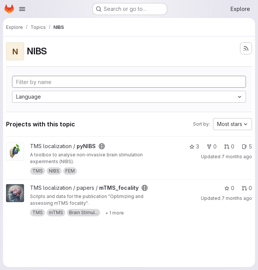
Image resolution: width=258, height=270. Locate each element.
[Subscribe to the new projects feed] (246, 48)
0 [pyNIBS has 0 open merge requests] (229, 146)
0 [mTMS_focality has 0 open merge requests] (247, 188)
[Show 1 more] (114, 212)
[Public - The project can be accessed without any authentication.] (102, 146)
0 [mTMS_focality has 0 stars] (229, 188)
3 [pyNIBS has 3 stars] (194, 146)
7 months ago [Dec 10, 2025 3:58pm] (237, 156)
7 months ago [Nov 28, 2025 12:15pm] (237, 198)
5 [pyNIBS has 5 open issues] (247, 146)
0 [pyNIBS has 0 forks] (212, 146)
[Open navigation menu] (22, 9)
